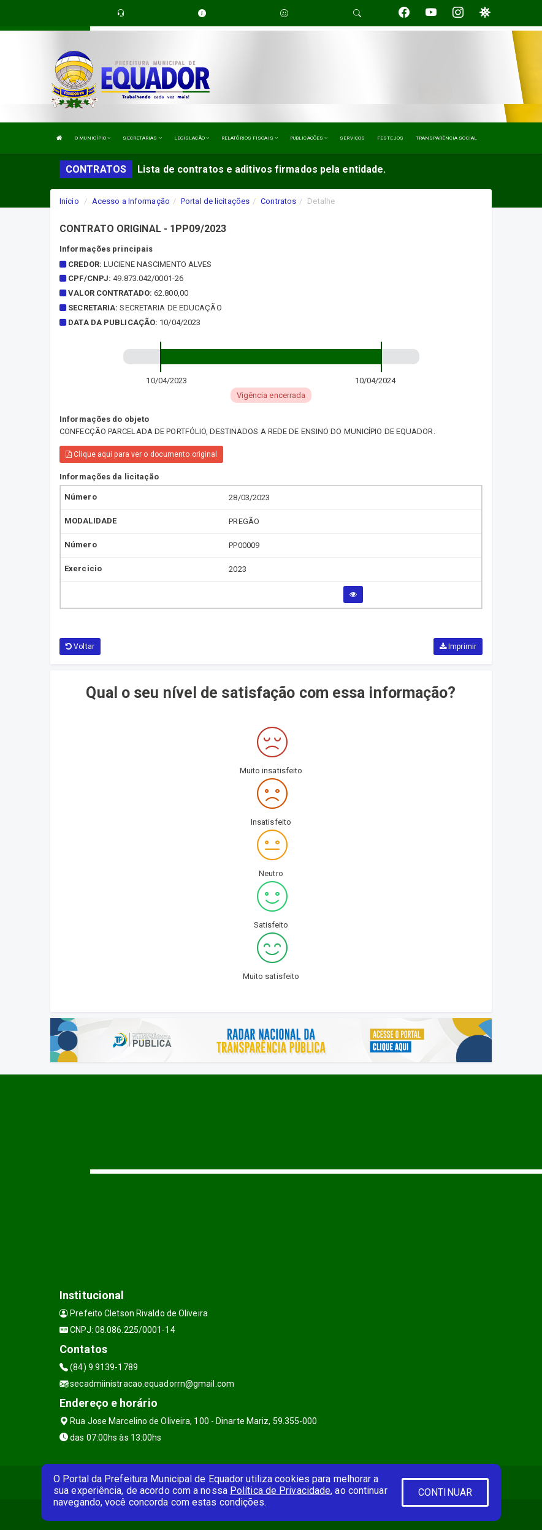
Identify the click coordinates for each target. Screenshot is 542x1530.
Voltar (80, 646)
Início (69, 201)
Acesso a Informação (131, 201)
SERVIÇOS (352, 138)
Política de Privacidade (280, 1490)
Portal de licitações (215, 201)
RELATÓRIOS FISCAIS (249, 138)
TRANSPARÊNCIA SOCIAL (446, 138)
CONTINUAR (445, 1492)
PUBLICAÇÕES (308, 138)
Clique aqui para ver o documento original (141, 454)
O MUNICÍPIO (92, 138)
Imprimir (458, 646)
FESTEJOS (390, 138)
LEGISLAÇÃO (191, 138)
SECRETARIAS (142, 138)
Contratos (278, 201)
